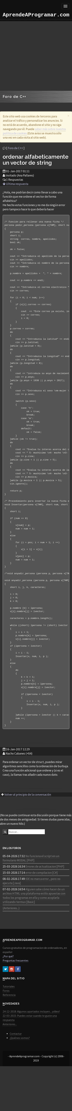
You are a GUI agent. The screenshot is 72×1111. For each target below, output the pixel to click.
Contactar (16, 1059)
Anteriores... (10, 1050)
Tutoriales (9, 1012)
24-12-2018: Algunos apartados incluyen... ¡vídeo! (31, 1037)
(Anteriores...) (11, 934)
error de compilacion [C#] (41, 899)
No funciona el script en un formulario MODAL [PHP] (31, 884)
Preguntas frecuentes (15, 986)
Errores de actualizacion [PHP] (44, 893)
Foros (6, 1016)
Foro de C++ (15, 148)
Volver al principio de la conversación (27, 821)
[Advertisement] (33, 56)
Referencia (9, 1021)
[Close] (68, 116)
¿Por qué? (8, 982)
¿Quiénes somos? (20, 1064)
